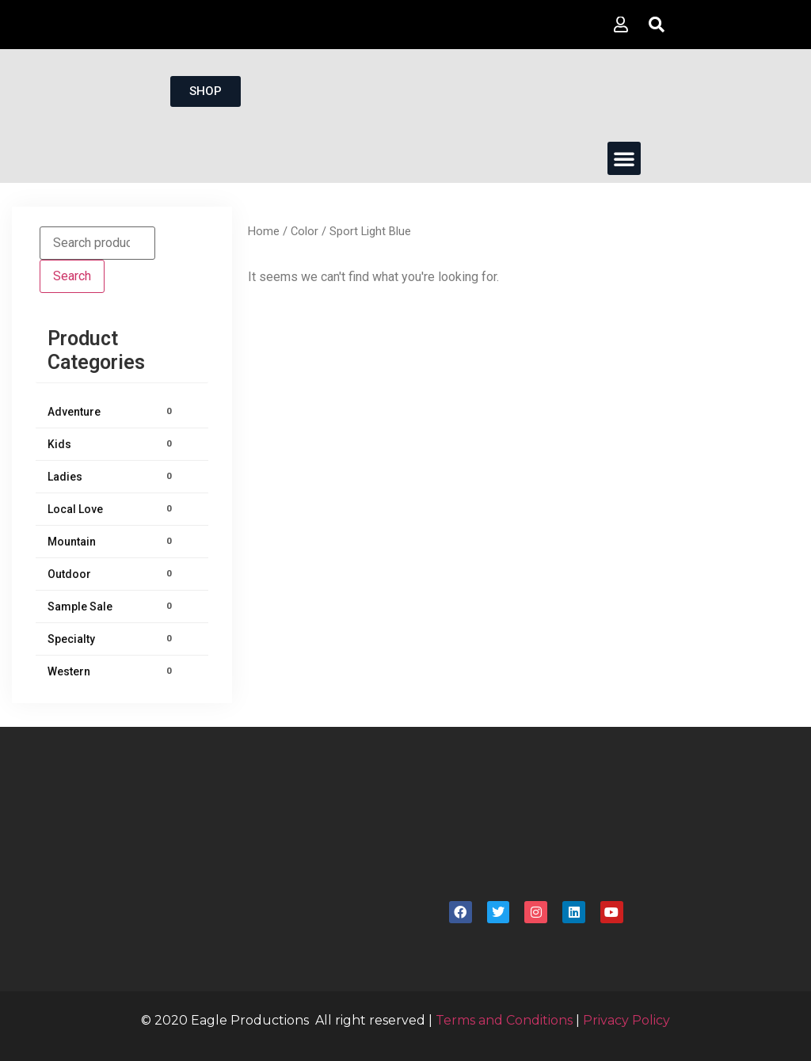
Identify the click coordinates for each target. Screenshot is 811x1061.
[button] (624, 158)
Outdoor (112, 574)
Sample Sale (112, 606)
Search (72, 275)
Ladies (112, 477)
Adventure (112, 412)
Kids (112, 444)
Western (112, 671)
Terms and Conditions (504, 1020)
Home (264, 231)
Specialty (112, 639)
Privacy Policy (626, 1020)
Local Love (112, 509)
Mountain (112, 542)
